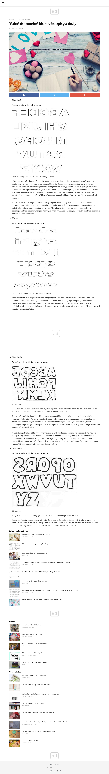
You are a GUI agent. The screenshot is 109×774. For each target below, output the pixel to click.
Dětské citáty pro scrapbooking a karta (36, 534)
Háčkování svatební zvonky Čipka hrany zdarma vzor (41, 694)
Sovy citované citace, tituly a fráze (34, 581)
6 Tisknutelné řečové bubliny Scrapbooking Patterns (41, 572)
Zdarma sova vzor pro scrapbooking (35, 544)
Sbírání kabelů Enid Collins (31, 625)
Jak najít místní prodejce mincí (33, 703)
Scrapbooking (26, 19)
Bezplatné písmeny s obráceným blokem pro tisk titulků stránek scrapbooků (50, 590)
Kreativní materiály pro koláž (32, 634)
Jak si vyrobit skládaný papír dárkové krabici (38, 712)
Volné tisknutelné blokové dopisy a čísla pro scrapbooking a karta (46, 562)
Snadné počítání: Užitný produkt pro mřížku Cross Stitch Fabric (45, 722)
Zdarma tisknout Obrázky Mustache (35, 653)
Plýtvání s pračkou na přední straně (34, 662)
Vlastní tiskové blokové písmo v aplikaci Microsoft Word (42, 600)
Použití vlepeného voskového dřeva (34, 643)
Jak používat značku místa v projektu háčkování (39, 731)
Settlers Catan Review (30, 740)
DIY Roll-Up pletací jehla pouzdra (34, 675)
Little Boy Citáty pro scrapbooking (34, 553)
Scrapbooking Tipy (14, 19)
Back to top (54, 764)
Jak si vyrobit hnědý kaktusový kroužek (36, 684)
